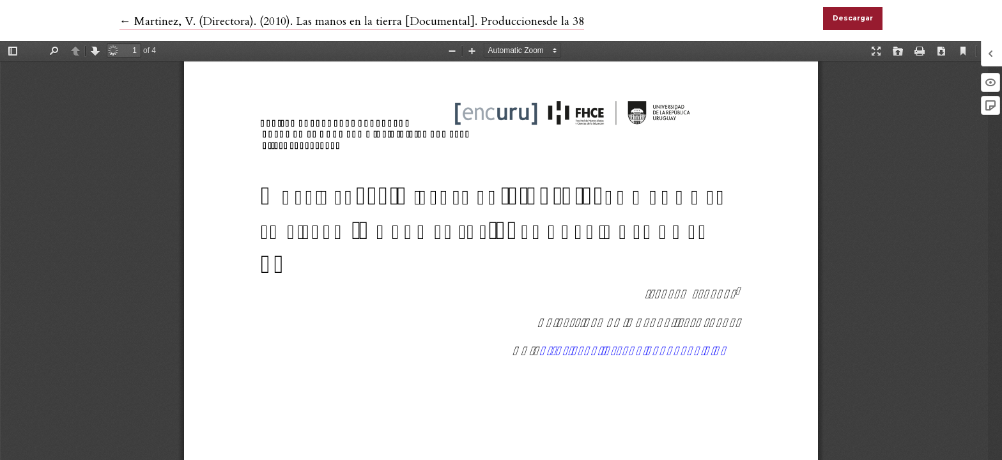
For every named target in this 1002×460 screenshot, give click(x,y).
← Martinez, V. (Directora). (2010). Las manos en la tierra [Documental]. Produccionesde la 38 (351, 21)
